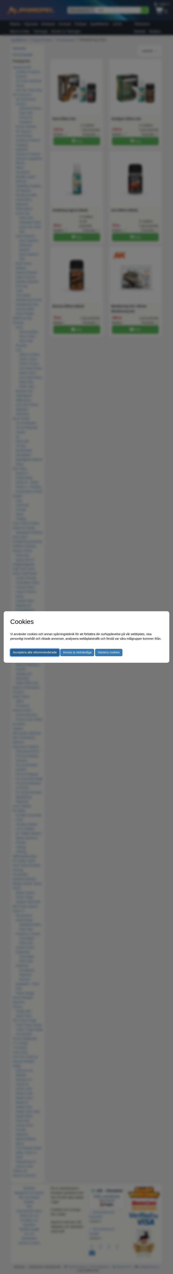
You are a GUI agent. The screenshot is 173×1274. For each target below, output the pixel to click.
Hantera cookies (109, 652)
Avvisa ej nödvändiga (77, 652)
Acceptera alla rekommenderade (35, 652)
